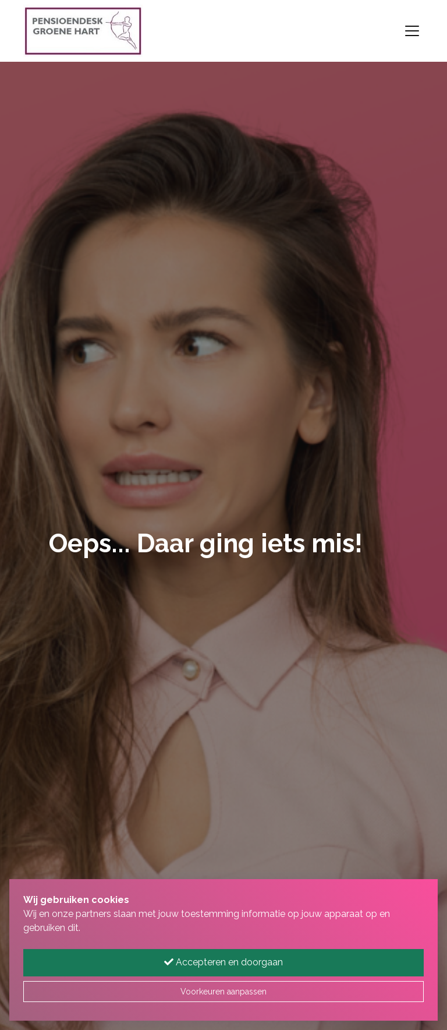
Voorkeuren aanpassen (223, 991)
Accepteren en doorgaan (223, 962)
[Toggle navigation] (412, 31)
